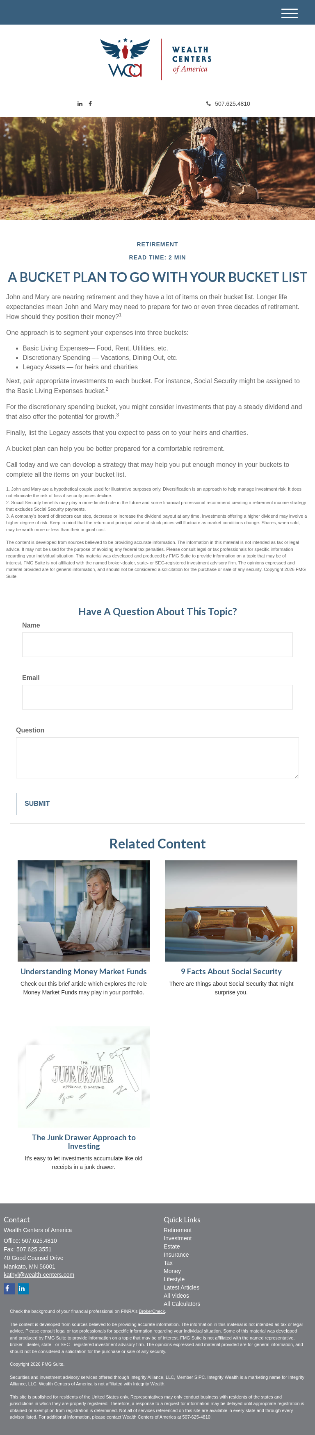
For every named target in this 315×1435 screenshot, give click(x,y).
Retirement (178, 1230)
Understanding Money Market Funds (84, 971)
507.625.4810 (228, 103)
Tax (168, 1263)
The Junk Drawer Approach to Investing (84, 1142)
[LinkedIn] (80, 104)
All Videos (176, 1295)
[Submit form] (37, 804)
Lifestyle (174, 1279)
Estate (172, 1246)
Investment (178, 1238)
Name (31, 625)
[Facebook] (90, 104)
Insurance (176, 1254)
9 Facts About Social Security (231, 971)
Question (30, 730)
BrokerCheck (152, 1311)
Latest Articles (181, 1287)
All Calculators (182, 1304)
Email (31, 677)
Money (172, 1271)
